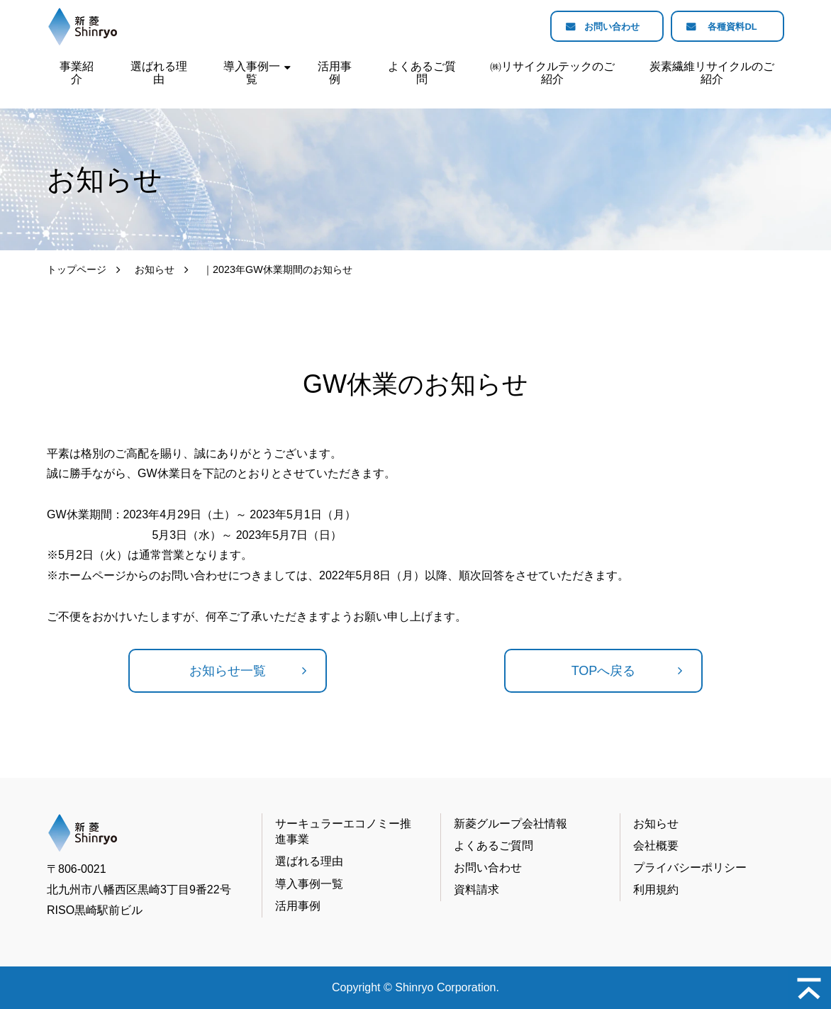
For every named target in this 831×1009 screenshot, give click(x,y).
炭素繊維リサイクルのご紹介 (711, 72)
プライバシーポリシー (690, 868)
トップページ (76, 269)
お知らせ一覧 (227, 671)
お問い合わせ (601, 27)
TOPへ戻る (603, 671)
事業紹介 (77, 72)
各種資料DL (729, 27)
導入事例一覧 (251, 72)
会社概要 (656, 846)
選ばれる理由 (158, 72)
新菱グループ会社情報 (510, 824)
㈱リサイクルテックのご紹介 (552, 72)
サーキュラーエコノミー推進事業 (343, 831)
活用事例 (335, 72)
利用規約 (656, 889)
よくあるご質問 (422, 72)
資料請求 (476, 889)
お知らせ (154, 269)
